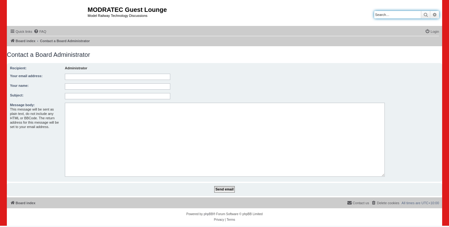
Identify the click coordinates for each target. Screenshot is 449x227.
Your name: (19, 85)
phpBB (208, 214)
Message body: (22, 105)
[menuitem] (40, 31)
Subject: (16, 95)
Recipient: (18, 68)
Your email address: (26, 76)
